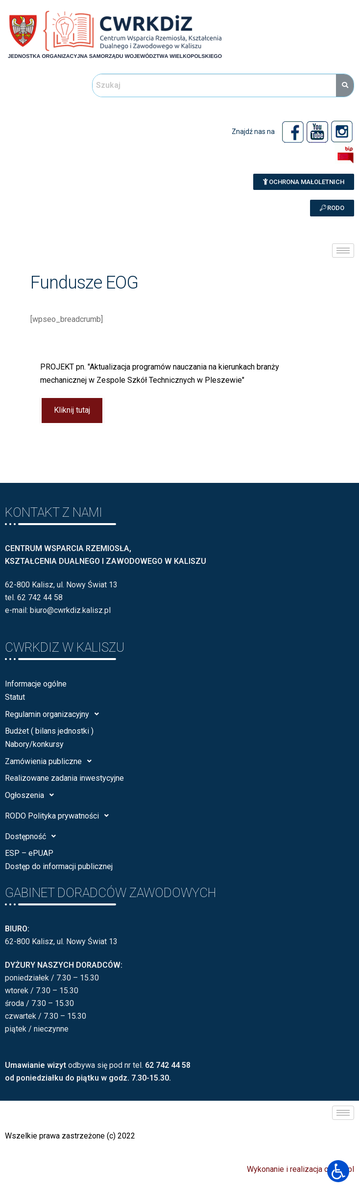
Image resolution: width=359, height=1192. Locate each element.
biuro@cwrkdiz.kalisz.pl (70, 610)
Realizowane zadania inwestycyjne (64, 778)
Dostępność (33, 836)
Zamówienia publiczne (51, 761)
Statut (15, 697)
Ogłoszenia (32, 795)
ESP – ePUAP (29, 853)
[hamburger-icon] (343, 250)
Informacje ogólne (36, 684)
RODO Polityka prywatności (59, 815)
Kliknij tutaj (72, 410)
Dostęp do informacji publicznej (59, 866)
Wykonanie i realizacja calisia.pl (300, 1169)
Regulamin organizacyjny (54, 714)
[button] (303, 182)
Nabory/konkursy (34, 744)
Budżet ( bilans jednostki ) (49, 731)
